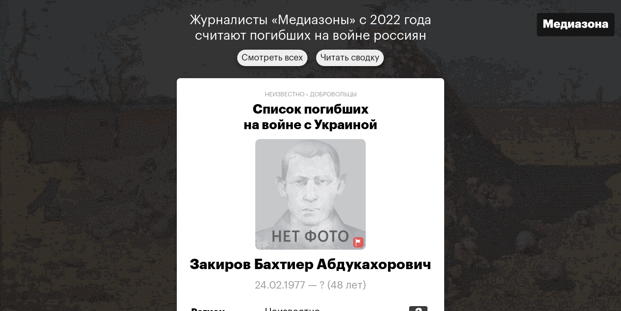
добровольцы (333, 95)
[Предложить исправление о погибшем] (358, 242)
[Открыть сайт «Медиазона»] (575, 25)
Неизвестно (284, 95)
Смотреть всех (272, 58)
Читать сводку (350, 58)
